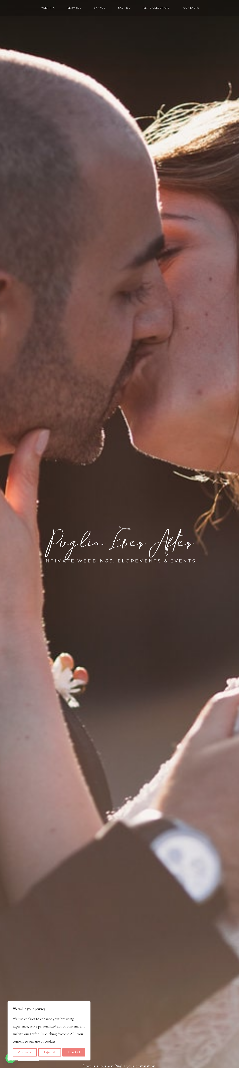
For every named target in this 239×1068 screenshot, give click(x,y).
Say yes (100, 7)
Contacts (191, 7)
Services (74, 7)
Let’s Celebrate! (157, 7)
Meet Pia (48, 7)
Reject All (49, 1052)
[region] (49, 1030)
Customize (24, 1052)
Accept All (74, 1052)
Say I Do (124, 7)
